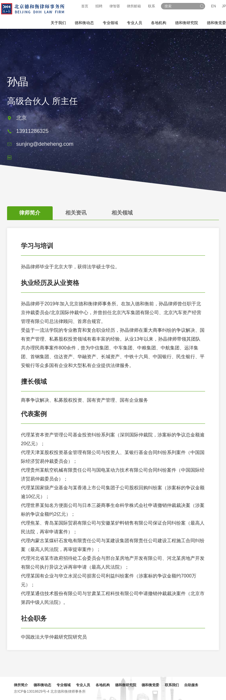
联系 (151, 6)
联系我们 (172, 685)
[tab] (29, 217)
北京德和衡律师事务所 (68, 691)
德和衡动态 (43, 685)
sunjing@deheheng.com (44, 149)
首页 (84, 6)
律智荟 (114, 6)
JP (224, 6)
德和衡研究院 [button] (186, 23)
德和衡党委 (151, 685)
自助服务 (192, 685)
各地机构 (158, 23)
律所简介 (22, 685)
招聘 (98, 6)
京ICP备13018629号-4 (32, 691)
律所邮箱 (134, 6)
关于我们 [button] (58, 23)
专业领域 (64, 685)
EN (213, 6)
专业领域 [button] (110, 23)
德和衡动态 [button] (84, 23)
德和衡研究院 (126, 685)
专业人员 (134, 23)
